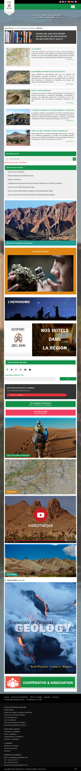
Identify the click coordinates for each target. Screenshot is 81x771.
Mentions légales (31, 769)
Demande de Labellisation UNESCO (15, 725)
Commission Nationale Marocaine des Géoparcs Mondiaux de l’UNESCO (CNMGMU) (35, 183)
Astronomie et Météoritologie (14, 700)
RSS (75, 769)
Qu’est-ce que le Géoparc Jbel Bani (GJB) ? (21, 187)
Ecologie (55, 697)
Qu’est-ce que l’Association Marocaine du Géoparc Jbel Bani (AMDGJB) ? (31, 195)
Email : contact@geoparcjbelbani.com (16, 757)
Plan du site (42, 769)
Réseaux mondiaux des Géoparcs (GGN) (20, 176)
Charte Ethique (9, 710)
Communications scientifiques (13, 737)
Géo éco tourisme (36, 697)
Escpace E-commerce (16, 395)
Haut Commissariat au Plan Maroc (15, 722)
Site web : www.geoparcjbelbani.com (15, 765)
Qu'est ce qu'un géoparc (16, 172)
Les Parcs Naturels (10, 720)
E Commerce (8, 743)
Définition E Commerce (11, 746)
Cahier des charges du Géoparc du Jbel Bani (18, 712)
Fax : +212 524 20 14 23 (11, 762)
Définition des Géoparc (27, 28)
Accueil (17, 28)
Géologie (47, 697)
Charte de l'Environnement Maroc (14, 715)
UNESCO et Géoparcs (14, 179)
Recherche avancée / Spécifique (16, 162)
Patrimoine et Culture (34, 700)
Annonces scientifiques (11, 739)
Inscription (7, 751)
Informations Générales (12, 755)
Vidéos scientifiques (10, 734)
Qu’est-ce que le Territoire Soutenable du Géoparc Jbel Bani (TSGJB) (30, 191)
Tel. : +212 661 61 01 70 (11, 760)
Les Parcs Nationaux (10, 717)
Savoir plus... (70, 59)
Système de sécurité (10, 748)
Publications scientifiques (12, 732)
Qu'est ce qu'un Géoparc (19, 697)
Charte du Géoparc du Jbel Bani (15, 707)
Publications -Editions (12, 729)
